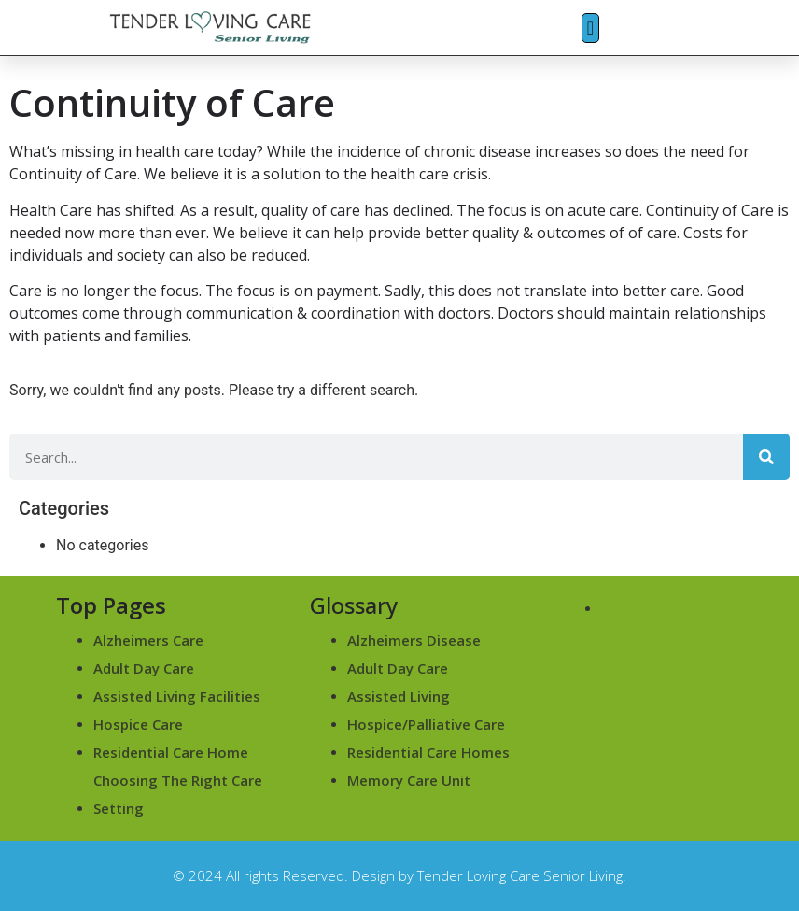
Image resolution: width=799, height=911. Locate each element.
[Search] (766, 457)
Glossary (354, 605)
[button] (590, 28)
